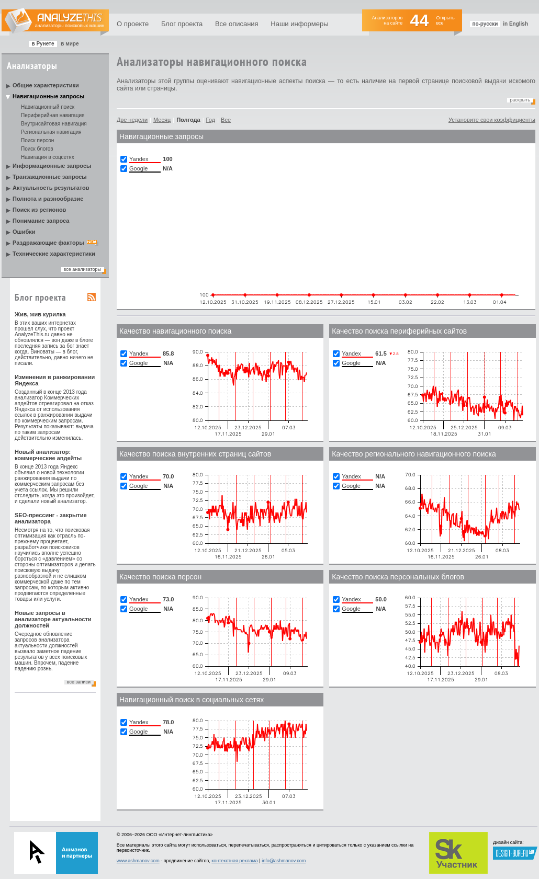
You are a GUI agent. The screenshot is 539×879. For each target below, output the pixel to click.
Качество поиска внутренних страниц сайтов (195, 454)
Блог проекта (182, 24)
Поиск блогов (37, 149)
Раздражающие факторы (48, 242)
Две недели (132, 120)
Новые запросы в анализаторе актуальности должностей (53, 619)
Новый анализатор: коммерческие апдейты (48, 455)
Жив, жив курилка (40, 314)
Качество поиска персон (160, 577)
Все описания (237, 24)
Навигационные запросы (48, 96)
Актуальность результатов (51, 188)
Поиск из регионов (39, 210)
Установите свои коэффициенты (491, 120)
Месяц (162, 120)
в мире (69, 44)
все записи (79, 681)
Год (211, 120)
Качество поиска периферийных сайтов (399, 331)
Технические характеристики (54, 253)
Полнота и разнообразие (48, 199)
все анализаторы (82, 269)
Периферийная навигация (52, 115)
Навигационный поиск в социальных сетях (191, 699)
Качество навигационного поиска (175, 331)
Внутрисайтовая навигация (54, 124)
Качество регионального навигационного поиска (414, 454)
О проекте (133, 24)
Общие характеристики (46, 85)
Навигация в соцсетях (47, 157)
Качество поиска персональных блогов (398, 577)
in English (515, 24)
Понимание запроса (41, 221)
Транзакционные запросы (50, 177)
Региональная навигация (51, 132)
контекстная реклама (234, 860)
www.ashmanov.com (138, 860)
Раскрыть (520, 99)
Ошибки (24, 232)
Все (226, 120)
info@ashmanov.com (284, 860)
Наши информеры (299, 24)
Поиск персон (37, 140)
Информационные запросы (52, 166)
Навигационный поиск (47, 107)
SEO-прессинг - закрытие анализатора (51, 518)
